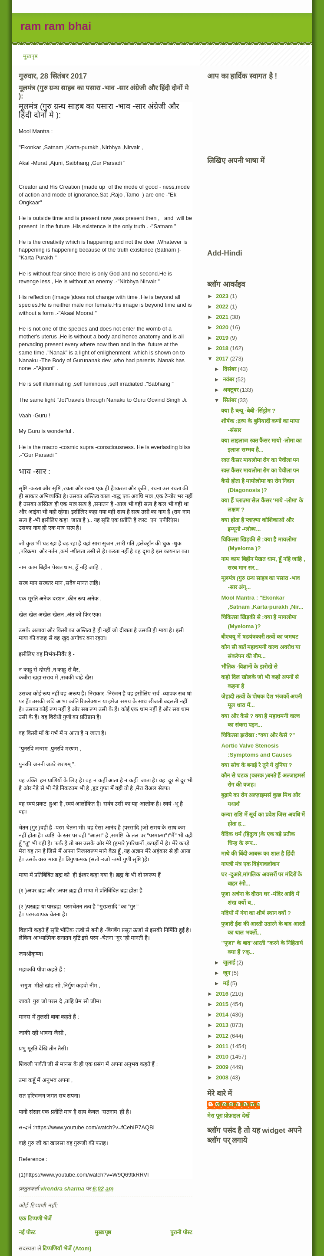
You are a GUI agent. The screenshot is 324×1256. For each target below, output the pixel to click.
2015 (223, 1004)
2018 (223, 348)
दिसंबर (230, 369)
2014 (223, 1014)
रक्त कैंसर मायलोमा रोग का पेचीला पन (260, 460)
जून (227, 973)
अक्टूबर (231, 390)
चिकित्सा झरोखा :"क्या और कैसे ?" (258, 735)
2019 (223, 337)
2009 (223, 1067)
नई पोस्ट (27, 1232)
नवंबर (229, 379)
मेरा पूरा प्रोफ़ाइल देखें (228, 1115)
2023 (223, 296)
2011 (223, 1046)
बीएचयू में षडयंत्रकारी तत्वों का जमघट (259, 636)
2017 (223, 358)
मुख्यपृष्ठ (103, 1232)
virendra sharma (238, 1104)
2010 (223, 1056)
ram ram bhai (55, 26)
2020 (223, 327)
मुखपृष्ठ (30, 56)
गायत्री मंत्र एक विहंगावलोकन (250, 864)
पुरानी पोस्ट (181, 1232)
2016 (223, 993)
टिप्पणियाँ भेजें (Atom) (67, 1248)
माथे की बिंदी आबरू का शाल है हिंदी (257, 853)
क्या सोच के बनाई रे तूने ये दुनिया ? (256, 765)
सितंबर (230, 400)
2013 (223, 1025)
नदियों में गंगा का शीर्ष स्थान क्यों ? (256, 913)
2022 (223, 306)
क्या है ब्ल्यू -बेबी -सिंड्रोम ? (248, 410)
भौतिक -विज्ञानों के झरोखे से (249, 666)
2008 (223, 1077)
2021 (223, 317)
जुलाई (230, 962)
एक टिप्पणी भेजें (35, 1218)
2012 (223, 1036)
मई (227, 983)
